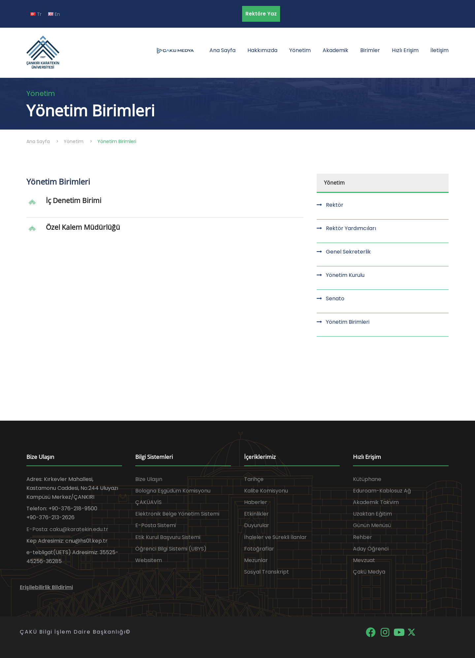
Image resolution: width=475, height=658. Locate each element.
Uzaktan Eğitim (372, 514)
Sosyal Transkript (266, 572)
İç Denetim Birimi (73, 200)
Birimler (370, 50)
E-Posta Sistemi (155, 525)
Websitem (148, 560)
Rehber (362, 537)
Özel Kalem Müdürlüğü (83, 227)
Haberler (255, 502)
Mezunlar (256, 560)
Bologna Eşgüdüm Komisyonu (172, 490)
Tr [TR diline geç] (36, 14)
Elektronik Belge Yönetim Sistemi (177, 514)
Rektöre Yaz (261, 13)
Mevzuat (364, 560)
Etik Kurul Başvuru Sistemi (167, 537)
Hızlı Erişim (405, 50)
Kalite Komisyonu (266, 490)
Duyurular (256, 525)
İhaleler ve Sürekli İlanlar (275, 537)
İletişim (439, 50)
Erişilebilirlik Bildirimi (46, 587)
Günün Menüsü (372, 525)
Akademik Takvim (376, 502)
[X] (411, 631)
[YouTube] (399, 631)
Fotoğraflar (259, 549)
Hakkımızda (262, 50)
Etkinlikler (256, 514)
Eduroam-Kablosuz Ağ (382, 490)
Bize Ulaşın (148, 479)
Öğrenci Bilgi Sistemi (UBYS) (170, 549)
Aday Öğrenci (371, 549)
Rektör (334, 205)
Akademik (335, 50)
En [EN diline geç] (54, 14)
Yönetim (300, 50)
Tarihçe (254, 479)
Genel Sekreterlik (348, 251)
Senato (335, 298)
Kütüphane (367, 479)
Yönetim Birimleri (347, 322)
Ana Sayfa (222, 50)
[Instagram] (385, 631)
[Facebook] (371, 631)
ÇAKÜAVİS (148, 502)
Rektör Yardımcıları (351, 228)
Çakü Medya (369, 572)
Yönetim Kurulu (345, 275)
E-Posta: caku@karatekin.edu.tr (67, 529)
